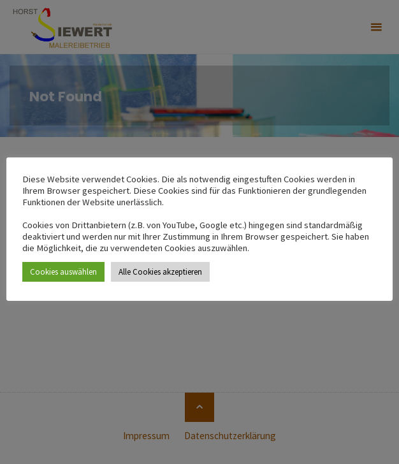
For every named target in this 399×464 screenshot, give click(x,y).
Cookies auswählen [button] (63, 271)
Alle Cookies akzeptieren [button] (160, 271)
